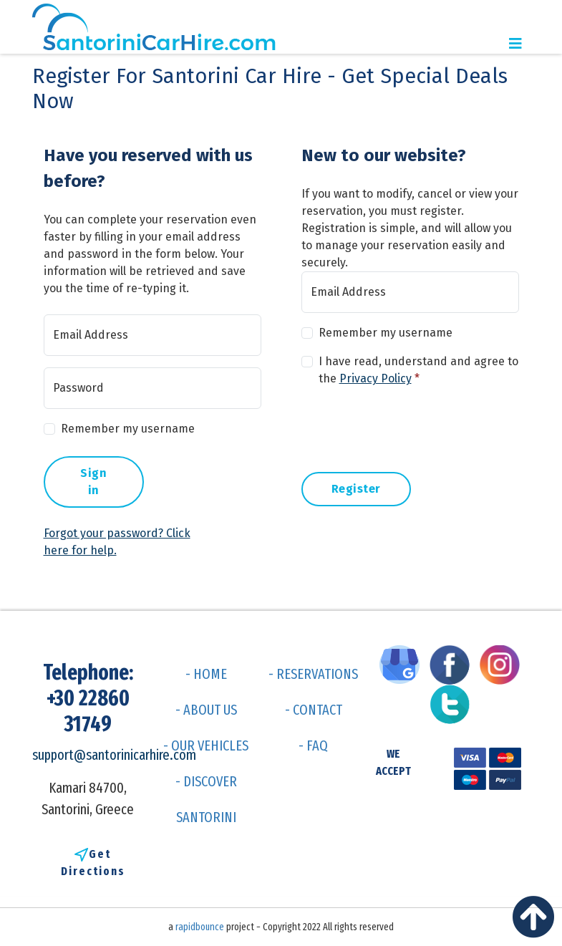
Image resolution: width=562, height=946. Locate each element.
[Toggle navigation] (515, 44)
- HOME (206, 673)
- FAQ (313, 745)
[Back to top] (537, 921)
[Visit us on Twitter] (453, 703)
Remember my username (128, 428)
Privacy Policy (375, 378)
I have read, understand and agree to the (418, 369)
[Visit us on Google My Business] (403, 663)
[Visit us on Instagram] (503, 663)
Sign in (93, 481)
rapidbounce (199, 927)
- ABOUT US (206, 709)
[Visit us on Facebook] (453, 663)
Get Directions (93, 862)
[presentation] (410, 427)
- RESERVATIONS (313, 673)
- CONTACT (313, 709)
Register (356, 489)
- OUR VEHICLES (205, 745)
